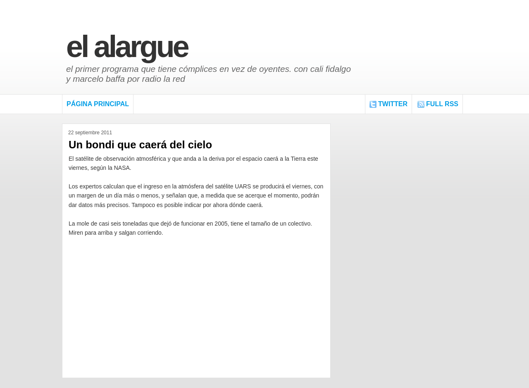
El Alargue (127, 46)
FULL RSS (442, 103)
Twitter (392, 103)
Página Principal (98, 103)
